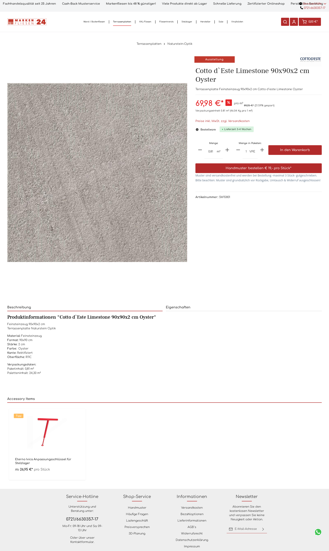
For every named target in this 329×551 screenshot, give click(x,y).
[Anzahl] (210, 152)
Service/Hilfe (312, 3)
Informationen (192, 496)
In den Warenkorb (295, 150)
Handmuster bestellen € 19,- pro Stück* (258, 168)
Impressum (192, 546)
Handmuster (137, 507)
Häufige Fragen (137, 514)
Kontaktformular (82, 542)
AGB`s (192, 527)
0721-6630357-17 (312, 7)
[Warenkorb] (310, 22)
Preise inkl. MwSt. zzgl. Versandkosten (222, 121)
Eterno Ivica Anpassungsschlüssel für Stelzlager (43, 461)
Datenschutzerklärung (192, 540)
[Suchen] (285, 22)
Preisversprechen (137, 527)
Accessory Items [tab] (21, 399)
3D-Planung (137, 533)
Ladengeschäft (137, 520)
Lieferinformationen (191, 520)
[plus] (227, 150)
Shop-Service (137, 496)
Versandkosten (192, 507)
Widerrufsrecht (192, 533)
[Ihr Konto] (294, 22)
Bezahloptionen (192, 514)
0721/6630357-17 (82, 519)
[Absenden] (263, 529)
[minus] (200, 150)
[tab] (85, 307)
